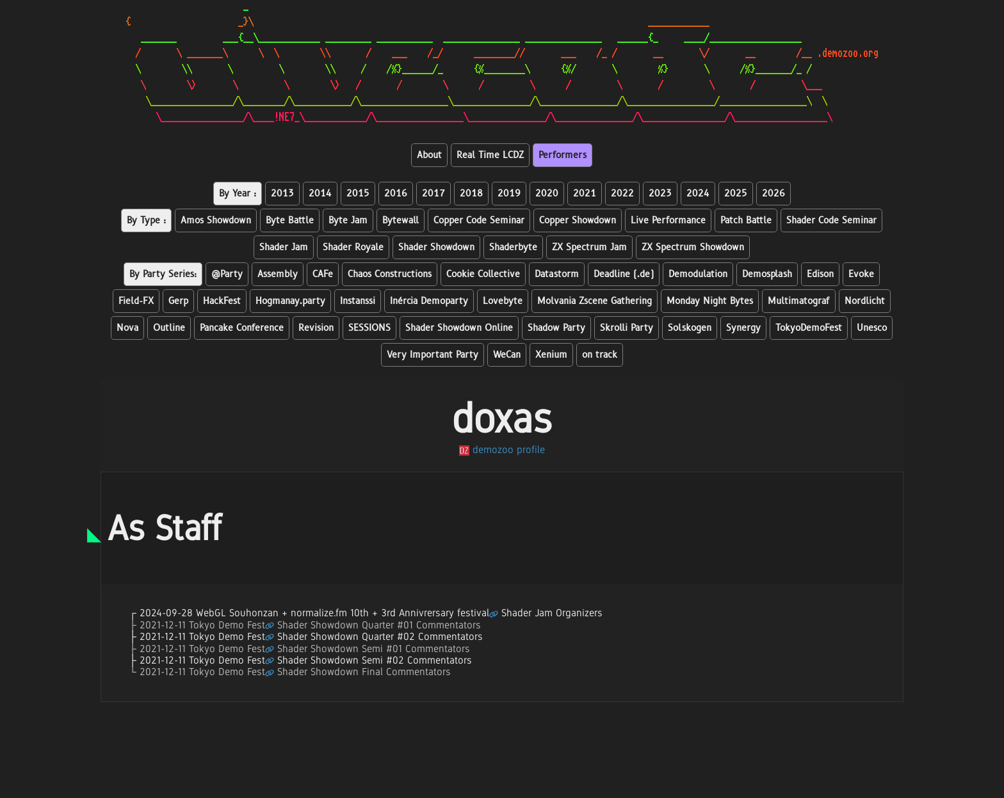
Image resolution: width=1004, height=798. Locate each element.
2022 (622, 194)
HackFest (222, 301)
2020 (546, 194)
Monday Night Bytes (710, 301)
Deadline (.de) (624, 274)
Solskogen (689, 328)
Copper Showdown (577, 220)
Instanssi (357, 301)
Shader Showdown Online (459, 328)
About (429, 155)
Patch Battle (746, 220)
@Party (227, 274)
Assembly (277, 274)
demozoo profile (502, 449)
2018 (471, 194)
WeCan (507, 355)
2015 (357, 194)
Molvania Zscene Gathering (594, 301)
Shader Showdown (436, 247)
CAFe (322, 274)
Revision (316, 328)
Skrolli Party (626, 328)
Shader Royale (353, 247)
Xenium (551, 355)
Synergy (743, 328)
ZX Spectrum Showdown (693, 247)
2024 (697, 194)
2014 (320, 194)
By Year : (237, 194)
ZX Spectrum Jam (589, 247)
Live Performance (668, 220)
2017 (433, 194)
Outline (169, 328)
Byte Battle (290, 220)
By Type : (146, 220)
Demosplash (767, 274)
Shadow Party (556, 328)
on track (599, 355)
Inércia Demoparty (429, 301)
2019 (509, 194)
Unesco (872, 328)
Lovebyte (502, 301)
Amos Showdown (216, 220)
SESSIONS (369, 328)
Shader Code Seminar (831, 220)
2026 (773, 194)
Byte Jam (348, 220)
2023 (660, 194)
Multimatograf (799, 301)
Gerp (178, 301)
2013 (282, 194)
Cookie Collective (483, 274)
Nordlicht (865, 301)
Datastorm (557, 274)
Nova (127, 328)
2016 (395, 194)
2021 (584, 194)
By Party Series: (163, 274)
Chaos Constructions (390, 274)
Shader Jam (283, 247)
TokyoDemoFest (808, 328)
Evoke (861, 274)
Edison (820, 274)
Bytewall (400, 220)
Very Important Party (432, 355)
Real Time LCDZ (490, 155)
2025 (735, 194)
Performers (562, 155)
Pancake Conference (242, 328)
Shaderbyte (513, 247)
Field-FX (136, 301)
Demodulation (697, 274)
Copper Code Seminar (478, 220)
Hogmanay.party (290, 301)
